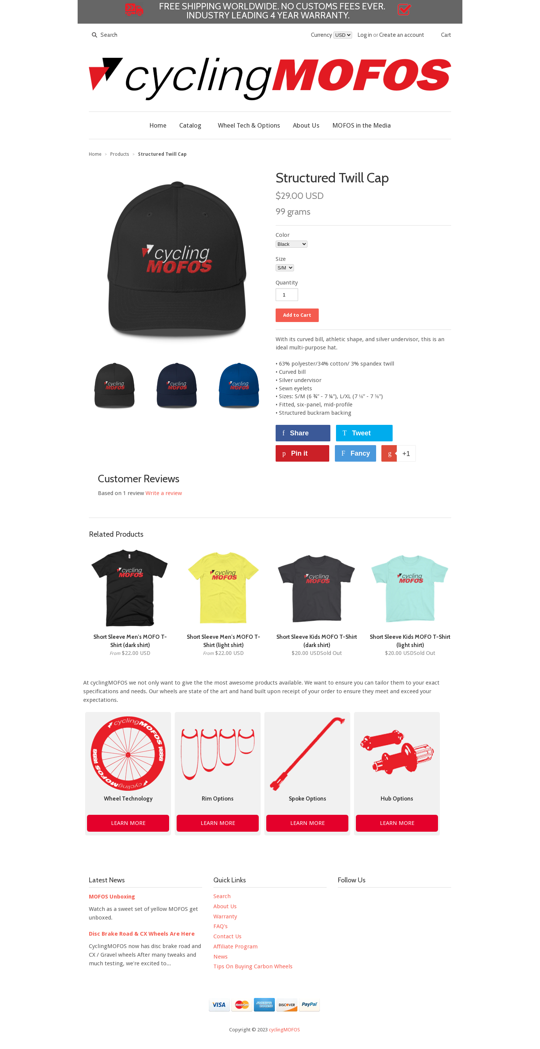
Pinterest (407, 898)
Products (119, 154)
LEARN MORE (128, 823)
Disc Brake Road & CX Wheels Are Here (142, 933)
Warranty (225, 916)
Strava (344, 914)
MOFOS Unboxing (112, 896)
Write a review (164, 493)
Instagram (391, 898)
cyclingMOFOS (284, 1029)
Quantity (287, 282)
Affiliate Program (235, 946)
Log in (365, 35)
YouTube (375, 898)
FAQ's (220, 926)
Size (281, 259)
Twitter (360, 898)
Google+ (438, 898)
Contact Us (227, 936)
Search (222, 896)
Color (283, 235)
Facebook (344, 898)
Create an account (401, 35)
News (220, 956)
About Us (225, 906)
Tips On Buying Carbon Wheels (252, 966)
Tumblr (423, 898)
